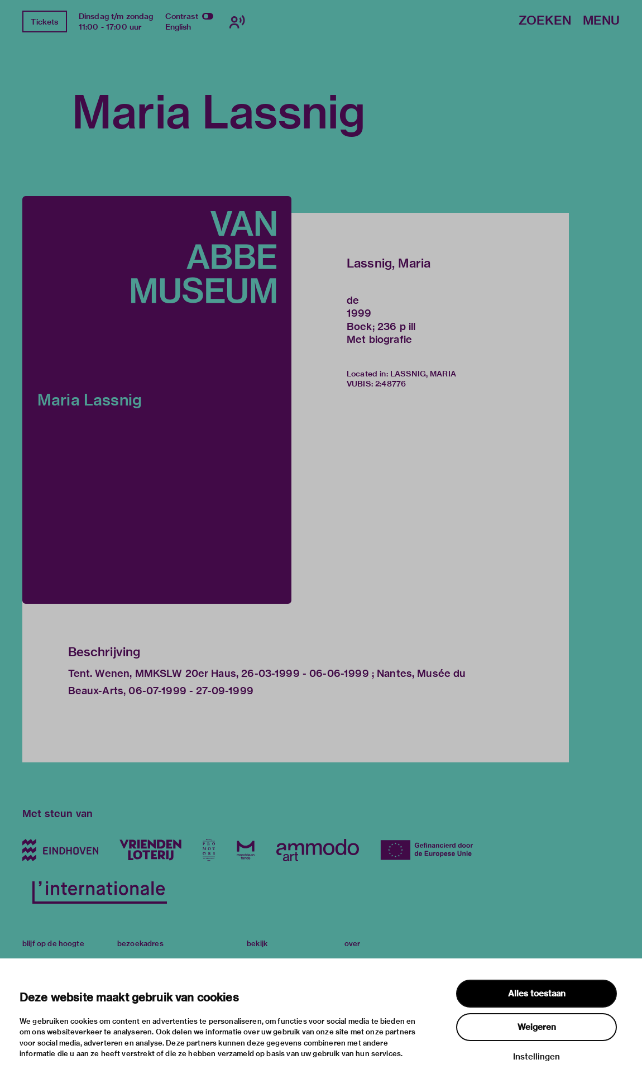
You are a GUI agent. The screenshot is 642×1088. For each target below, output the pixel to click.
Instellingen (536, 1056)
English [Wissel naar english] (178, 27)
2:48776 (390, 384)
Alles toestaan (537, 993)
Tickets (44, 22)
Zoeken (545, 21)
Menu (601, 21)
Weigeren (537, 1027)
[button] (156, 400)
